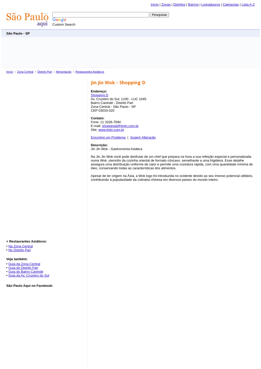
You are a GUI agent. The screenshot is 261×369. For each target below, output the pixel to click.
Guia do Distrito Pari (23, 268)
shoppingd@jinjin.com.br (120, 126)
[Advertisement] (161, 33)
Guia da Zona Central (24, 264)
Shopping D (99, 95)
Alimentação (63, 71)
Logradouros (210, 4)
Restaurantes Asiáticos (90, 71)
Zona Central (25, 71)
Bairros (193, 4)
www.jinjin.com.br (111, 130)
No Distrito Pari (19, 250)
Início (155, 4)
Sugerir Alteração (143, 137)
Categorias (231, 4)
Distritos (179, 4)
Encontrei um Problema (108, 137)
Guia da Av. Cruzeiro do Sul (28, 275)
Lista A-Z (248, 4)
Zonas (166, 4)
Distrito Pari (44, 71)
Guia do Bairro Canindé (25, 271)
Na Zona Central (20, 246)
